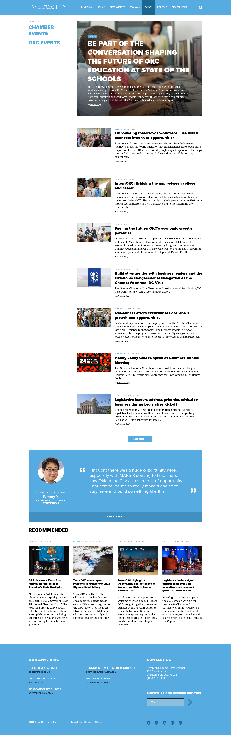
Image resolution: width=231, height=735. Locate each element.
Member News (179, 7)
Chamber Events (41, 30)
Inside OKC (87, 7)
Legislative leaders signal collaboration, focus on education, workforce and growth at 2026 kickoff (178, 585)
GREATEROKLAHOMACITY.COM (101, 672)
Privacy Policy (76, 722)
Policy (101, 7)
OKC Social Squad (100, 722)
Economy (134, 7)
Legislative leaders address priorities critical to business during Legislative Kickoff (156, 402)
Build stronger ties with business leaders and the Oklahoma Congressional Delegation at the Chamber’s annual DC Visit (158, 278)
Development (117, 7)
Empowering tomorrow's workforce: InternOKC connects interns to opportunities (156, 135)
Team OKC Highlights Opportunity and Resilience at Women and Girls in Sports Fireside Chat (136, 585)
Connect (65, 722)
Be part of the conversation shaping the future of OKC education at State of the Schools (138, 61)
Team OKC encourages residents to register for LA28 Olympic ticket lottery (91, 584)
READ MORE (114, 516)
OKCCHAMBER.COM (38, 672)
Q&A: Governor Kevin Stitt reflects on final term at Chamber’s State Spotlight (45, 584)
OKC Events (44, 43)
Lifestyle (162, 7)
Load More (139, 439)
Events (148, 7)
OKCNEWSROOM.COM (97, 682)
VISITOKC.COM (36, 682)
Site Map (87, 722)
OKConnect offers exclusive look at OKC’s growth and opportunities (152, 315)
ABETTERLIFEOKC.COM (40, 693)
